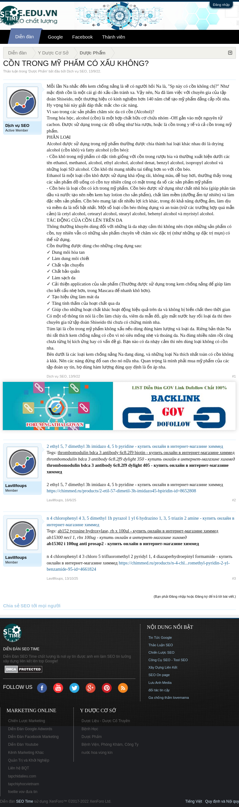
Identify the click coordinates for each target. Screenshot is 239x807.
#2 (234, 500)
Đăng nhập (221, 5)
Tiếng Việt (193, 801)
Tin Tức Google (160, 637)
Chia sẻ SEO (16, 605)
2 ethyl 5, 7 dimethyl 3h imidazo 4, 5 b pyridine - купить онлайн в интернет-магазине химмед (135, 446)
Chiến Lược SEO (161, 652)
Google (55, 36)
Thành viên (113, 36)
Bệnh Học (90, 729)
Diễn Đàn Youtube (23, 744)
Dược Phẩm (38, 71)
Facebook (82, 36)
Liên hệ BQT (18, 768)
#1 (234, 376)
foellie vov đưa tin (22, 792)
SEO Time (24, 801)
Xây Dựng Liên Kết (162, 667)
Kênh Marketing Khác (26, 752)
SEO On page (159, 675)
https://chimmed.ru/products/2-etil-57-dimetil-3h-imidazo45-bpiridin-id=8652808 (121, 490)
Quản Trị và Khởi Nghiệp (28, 760)
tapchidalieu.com (22, 776)
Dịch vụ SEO (77, 71)
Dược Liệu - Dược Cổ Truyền (106, 721)
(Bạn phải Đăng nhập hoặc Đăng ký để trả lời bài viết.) (195, 596)
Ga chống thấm (160, 697)
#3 (234, 578)
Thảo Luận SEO (160, 645)
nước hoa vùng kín (97, 752)
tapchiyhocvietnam (23, 784)
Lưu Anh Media (159, 682)
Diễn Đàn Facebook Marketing (33, 737)
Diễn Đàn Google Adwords (30, 729)
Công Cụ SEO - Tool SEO (168, 660)
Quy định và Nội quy (222, 801)
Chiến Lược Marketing (26, 721)
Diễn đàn (24, 36)
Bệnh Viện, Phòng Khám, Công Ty (110, 744)
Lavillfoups (55, 500)
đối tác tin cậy (159, 690)
